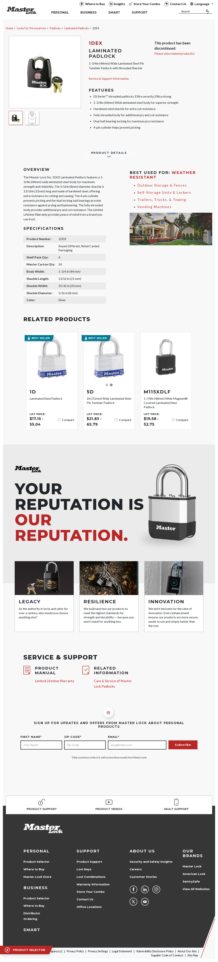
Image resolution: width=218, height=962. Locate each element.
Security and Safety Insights (151, 861)
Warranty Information (93, 884)
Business (35, 887)
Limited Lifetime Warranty (54, 681)
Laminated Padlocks (76, 28)
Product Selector (36, 861)
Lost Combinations (91, 877)
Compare (68, 420)
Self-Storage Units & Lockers (164, 192)
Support (88, 851)
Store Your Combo (91, 892)
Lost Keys (84, 869)
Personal (36, 851)
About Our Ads (187, 951)
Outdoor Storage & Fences (162, 185)
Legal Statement (122, 951)
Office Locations (89, 907)
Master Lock (192, 866)
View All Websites (196, 889)
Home (9, 28)
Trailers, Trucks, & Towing (161, 200)
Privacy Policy (75, 951)
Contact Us (85, 899)
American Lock (194, 874)
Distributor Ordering (31, 916)
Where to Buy (33, 869)
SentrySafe (191, 881)
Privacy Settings (98, 951)
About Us (142, 851)
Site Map (192, 955)
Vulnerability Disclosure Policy (155, 951)
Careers (136, 869)
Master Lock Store (37, 877)
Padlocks (55, 28)
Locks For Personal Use (31, 28)
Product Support (89, 861)
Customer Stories (143, 877)
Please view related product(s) (174, 53)
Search (185, 11)
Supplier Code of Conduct (167, 955)
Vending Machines (154, 207)
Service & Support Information (109, 78)
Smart (31, 929)
